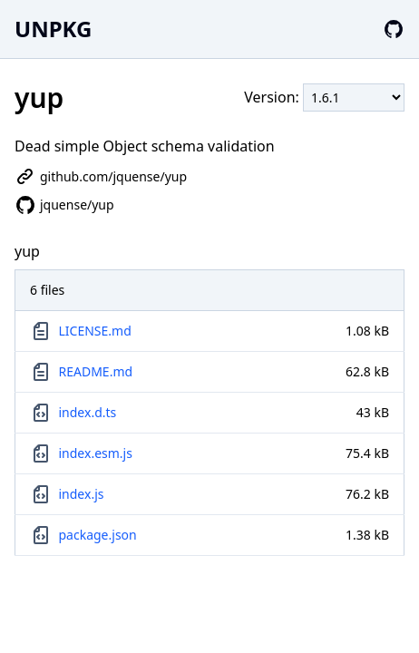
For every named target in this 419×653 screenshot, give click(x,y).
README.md (96, 371)
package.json (98, 534)
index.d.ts (88, 412)
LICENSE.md (95, 330)
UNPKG (53, 29)
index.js (81, 493)
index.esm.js (95, 453)
